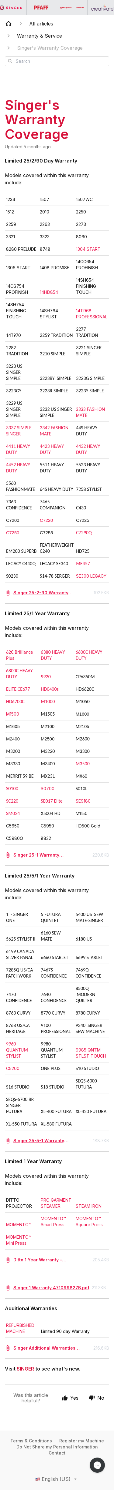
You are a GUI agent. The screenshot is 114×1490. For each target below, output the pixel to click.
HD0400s (50, 689)
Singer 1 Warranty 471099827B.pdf (51, 1287)
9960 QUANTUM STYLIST (17, 1050)
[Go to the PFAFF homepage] (42, 7)
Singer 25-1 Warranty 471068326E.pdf (36, 855)
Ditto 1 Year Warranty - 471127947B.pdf (37, 1260)
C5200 (12, 1068)
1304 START (89, 249)
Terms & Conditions (31, 1440)
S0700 (48, 788)
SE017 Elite (51, 801)
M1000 (48, 701)
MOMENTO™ (18, 1224)
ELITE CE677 (18, 689)
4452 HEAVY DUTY (18, 468)
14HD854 (49, 292)
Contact (57, 1452)
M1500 (13, 713)
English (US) (57, 1479)
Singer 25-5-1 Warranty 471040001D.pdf (38, 1141)
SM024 (13, 813)
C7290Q (84, 532)
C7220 (46, 520)
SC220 (12, 801)
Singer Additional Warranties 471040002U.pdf (44, 1348)
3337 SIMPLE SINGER (19, 431)
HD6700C (15, 701)
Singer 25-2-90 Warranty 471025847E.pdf (40, 593)
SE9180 (84, 801)
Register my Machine (81, 1440)
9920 (45, 677)
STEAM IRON (89, 1206)
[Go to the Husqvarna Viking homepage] (72, 7)
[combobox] (57, 61)
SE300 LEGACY (92, 576)
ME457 (83, 563)
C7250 (12, 532)
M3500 (83, 764)
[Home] (8, 23)
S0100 (12, 788)
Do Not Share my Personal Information (57, 1446)
